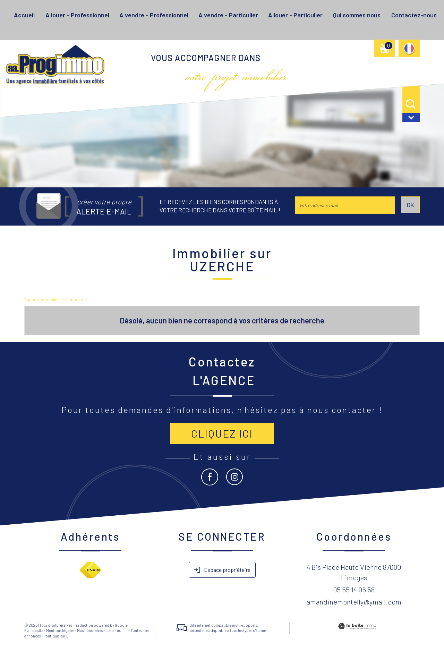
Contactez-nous (414, 15)
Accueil (24, 15)
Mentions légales (60, 630)
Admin (122, 630)
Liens (109, 630)
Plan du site (33, 630)
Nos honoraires (90, 630)
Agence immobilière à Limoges (53, 299)
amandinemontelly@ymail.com (354, 602)
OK (410, 205)
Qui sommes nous (357, 15)
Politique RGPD (56, 636)
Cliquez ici (222, 433)
